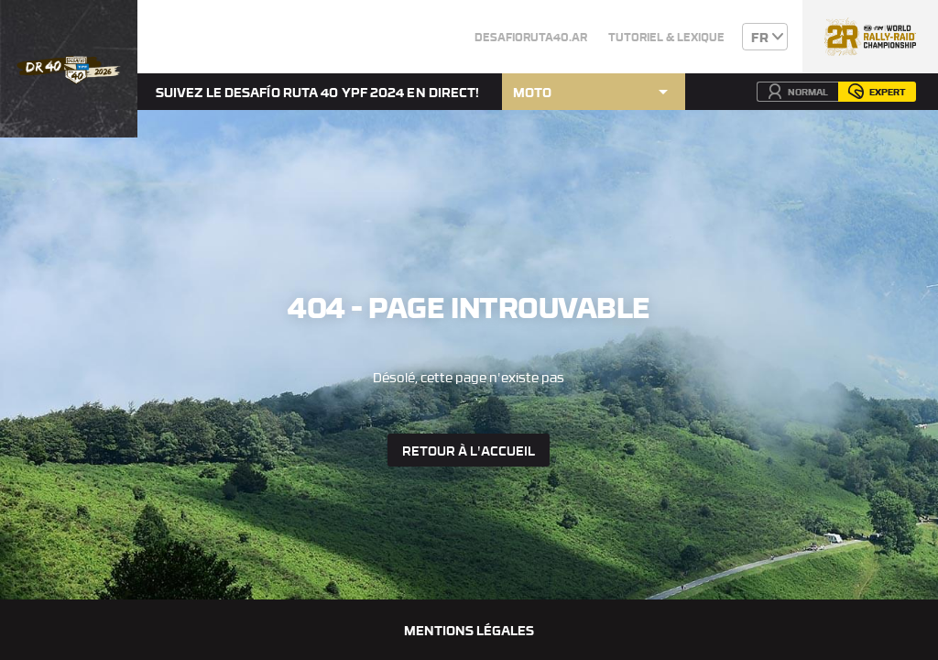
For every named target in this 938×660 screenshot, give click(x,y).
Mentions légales (469, 630)
